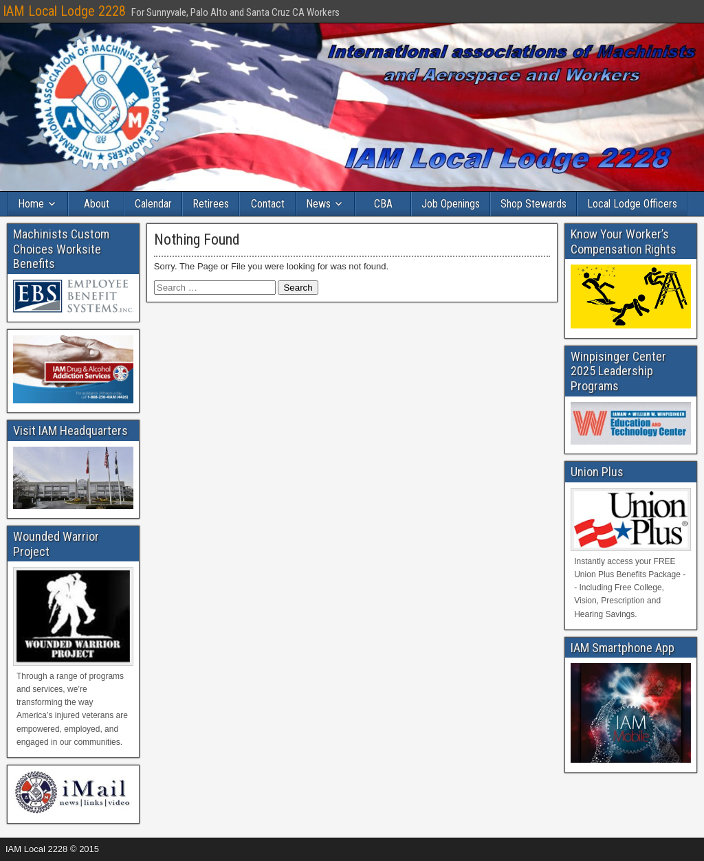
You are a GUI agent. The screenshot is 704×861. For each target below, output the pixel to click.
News (318, 203)
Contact (268, 203)
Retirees (210, 203)
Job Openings (450, 203)
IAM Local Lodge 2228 (64, 11)
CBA (383, 203)
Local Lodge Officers (632, 203)
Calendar (153, 203)
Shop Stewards (533, 203)
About (96, 203)
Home (31, 203)
